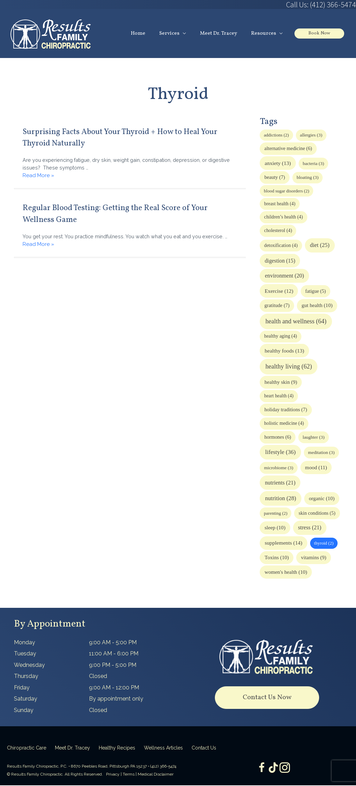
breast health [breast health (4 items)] (280, 204)
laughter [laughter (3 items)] (313, 437)
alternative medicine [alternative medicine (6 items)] (288, 149)
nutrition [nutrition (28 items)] (280, 499)
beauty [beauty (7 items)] (275, 178)
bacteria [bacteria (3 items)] (313, 164)
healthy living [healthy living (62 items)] (289, 367)
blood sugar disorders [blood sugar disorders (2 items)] (286, 191)
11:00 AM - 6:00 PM (113, 654)
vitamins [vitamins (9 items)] (313, 558)
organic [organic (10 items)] (321, 499)
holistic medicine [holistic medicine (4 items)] (284, 424)
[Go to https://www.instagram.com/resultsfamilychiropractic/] (287, 769)
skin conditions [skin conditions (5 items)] (317, 513)
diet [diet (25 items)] (319, 245)
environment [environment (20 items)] (284, 276)
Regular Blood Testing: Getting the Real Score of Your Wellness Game (125, 215)
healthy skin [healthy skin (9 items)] (281, 383)
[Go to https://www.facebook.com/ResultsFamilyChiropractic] (259, 769)
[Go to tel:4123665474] (267, 4)
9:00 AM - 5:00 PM (113, 642)
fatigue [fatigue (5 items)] (315, 292)
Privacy (113, 774)
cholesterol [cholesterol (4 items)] (278, 231)
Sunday (23, 710)
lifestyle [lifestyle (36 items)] (280, 452)
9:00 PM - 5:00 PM (112, 665)
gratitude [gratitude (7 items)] (277, 306)
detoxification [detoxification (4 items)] (281, 246)
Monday (24, 642)
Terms (129, 774)
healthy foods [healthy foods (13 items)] (284, 351)
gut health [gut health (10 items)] (317, 306)
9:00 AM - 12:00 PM (114, 688)
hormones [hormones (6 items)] (277, 437)
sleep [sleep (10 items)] (275, 528)
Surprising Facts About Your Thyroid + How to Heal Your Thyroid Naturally (121, 137)
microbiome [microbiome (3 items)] (278, 468)
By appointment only (116, 699)
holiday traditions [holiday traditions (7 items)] (286, 410)
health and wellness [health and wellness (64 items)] (296, 321)
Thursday (26, 676)
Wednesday (29, 665)
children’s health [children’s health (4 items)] (283, 217)
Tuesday (25, 654)
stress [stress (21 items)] (309, 528)
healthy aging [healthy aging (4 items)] (280, 336)
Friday (22, 688)
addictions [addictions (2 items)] (276, 135)
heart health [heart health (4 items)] (278, 396)
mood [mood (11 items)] (316, 468)
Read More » (38, 177)
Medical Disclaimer (155, 774)
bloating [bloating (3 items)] (307, 178)
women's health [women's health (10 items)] (286, 573)
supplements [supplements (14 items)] (283, 543)
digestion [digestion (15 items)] (280, 261)
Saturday (25, 699)
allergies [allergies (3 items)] (311, 135)
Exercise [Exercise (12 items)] (279, 292)
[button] (267, 698)
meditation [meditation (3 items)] (321, 453)
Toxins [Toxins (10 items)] (277, 558)
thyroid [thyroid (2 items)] (323, 543)
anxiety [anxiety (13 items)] (278, 164)
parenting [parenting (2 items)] (276, 513)
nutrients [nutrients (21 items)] (280, 483)
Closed (98, 676)
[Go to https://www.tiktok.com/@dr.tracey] (273, 769)
